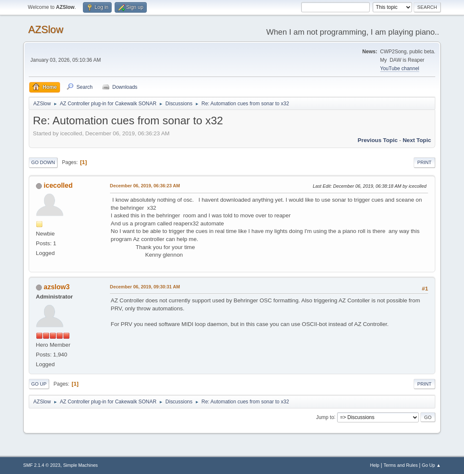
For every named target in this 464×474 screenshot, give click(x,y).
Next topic (417, 140)
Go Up (39, 383)
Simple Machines (80, 465)
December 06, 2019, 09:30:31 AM (145, 286)
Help (374, 465)
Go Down (43, 162)
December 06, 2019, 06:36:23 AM (145, 185)
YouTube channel (399, 68)
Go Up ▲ (431, 465)
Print (424, 162)
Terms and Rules (401, 465)
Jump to (325, 417)
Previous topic (378, 140)
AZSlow (45, 29)
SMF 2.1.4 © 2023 (41, 465)
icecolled (58, 185)
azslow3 (56, 286)
